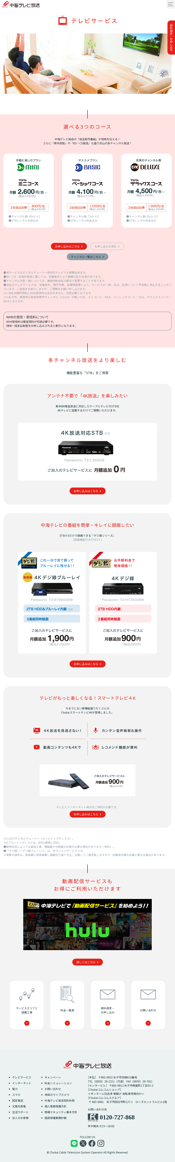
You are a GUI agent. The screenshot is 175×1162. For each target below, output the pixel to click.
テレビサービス (21, 1077)
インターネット (21, 1083)
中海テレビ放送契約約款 (60, 1100)
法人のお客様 (20, 1118)
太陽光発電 (19, 1106)
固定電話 (17, 1100)
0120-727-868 (117, 1117)
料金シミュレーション (58, 1083)
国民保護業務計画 (55, 1118)
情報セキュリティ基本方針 (61, 1112)
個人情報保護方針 (55, 1106)
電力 (15, 1089)
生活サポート (20, 1112)
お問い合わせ (53, 1089)
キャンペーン (53, 1077)
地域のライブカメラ (57, 1095)
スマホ (16, 1095)
